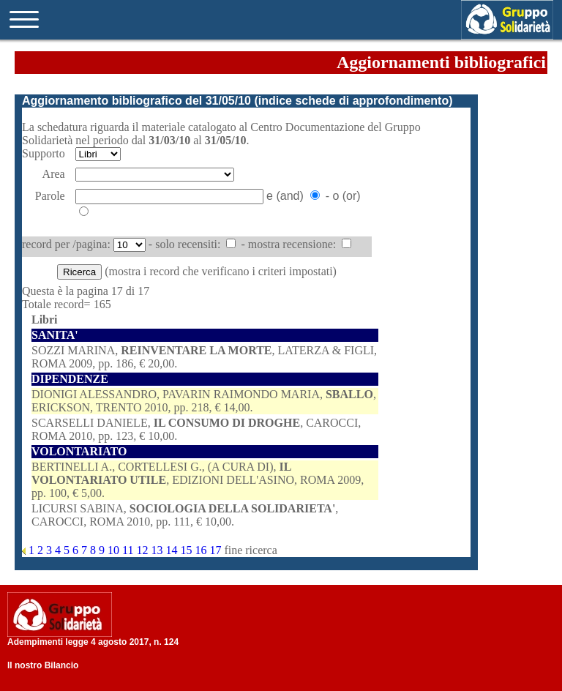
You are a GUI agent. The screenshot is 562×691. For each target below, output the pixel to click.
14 (172, 550)
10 (115, 550)
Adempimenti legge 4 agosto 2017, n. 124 (93, 642)
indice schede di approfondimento (353, 100)
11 (129, 550)
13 (158, 550)
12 (143, 550)
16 (202, 550)
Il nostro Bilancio (42, 665)
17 (216, 550)
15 (187, 550)
